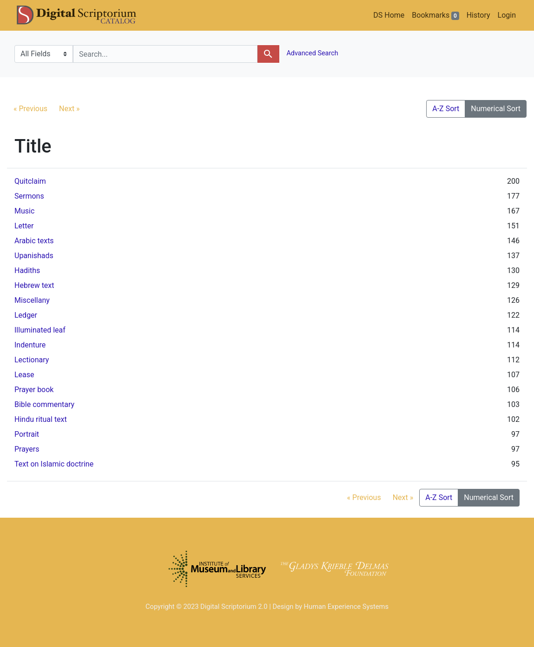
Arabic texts (34, 240)
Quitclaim (30, 181)
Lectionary (31, 359)
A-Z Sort (445, 108)
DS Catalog (84, 15)
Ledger (25, 315)
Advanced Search (311, 53)
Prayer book (33, 389)
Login (507, 15)
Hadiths (27, 270)
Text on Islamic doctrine (53, 464)
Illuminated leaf (40, 330)
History (478, 15)
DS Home (388, 15)
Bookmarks (435, 15)
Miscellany (32, 300)
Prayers (26, 449)
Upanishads (33, 255)
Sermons (29, 196)
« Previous (30, 108)
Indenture (30, 344)
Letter (23, 225)
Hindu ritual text (40, 419)
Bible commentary (44, 404)
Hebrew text (34, 285)
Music (24, 211)
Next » (69, 108)
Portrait (26, 434)
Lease (24, 374)
